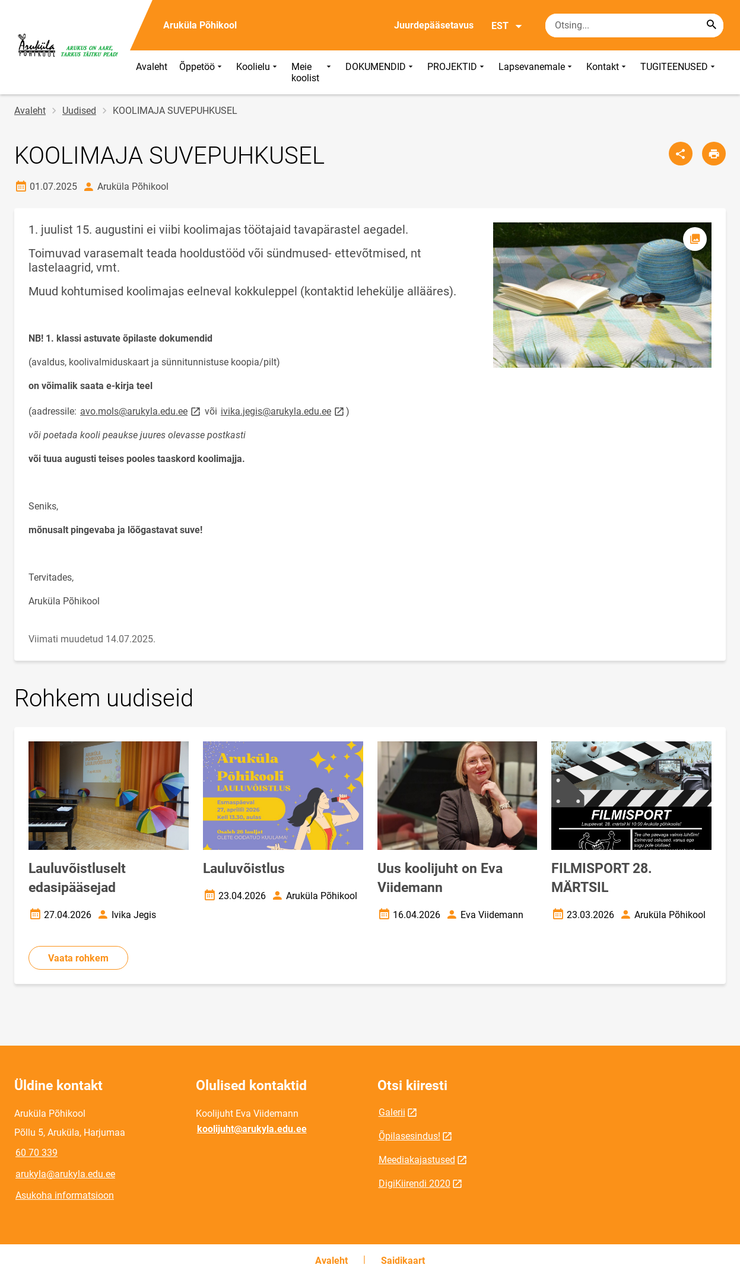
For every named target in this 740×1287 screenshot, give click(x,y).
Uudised (79, 110)
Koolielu (258, 72)
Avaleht (151, 66)
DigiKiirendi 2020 (414, 1183)
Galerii (392, 1112)
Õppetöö (201, 72)
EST (507, 26)
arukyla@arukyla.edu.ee (65, 1174)
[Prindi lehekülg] (714, 153)
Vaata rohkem (78, 958)
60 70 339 (36, 1152)
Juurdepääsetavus (434, 25)
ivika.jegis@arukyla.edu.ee (283, 410)
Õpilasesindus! (409, 1136)
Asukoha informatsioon (64, 1195)
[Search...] (711, 25)
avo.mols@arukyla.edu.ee (141, 410)
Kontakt (607, 72)
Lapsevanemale (536, 72)
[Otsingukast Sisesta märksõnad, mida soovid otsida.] (634, 25)
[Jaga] (681, 153)
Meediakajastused (417, 1159)
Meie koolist (312, 72)
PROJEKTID (457, 72)
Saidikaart (403, 1260)
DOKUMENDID (380, 72)
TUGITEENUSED (678, 72)
